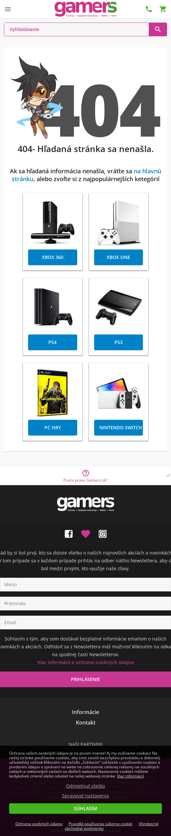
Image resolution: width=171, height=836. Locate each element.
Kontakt (85, 722)
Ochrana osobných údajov (38, 824)
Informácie (85, 712)
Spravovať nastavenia (85, 795)
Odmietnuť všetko (85, 786)
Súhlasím (85, 808)
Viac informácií (130, 776)
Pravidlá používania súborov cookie (100, 824)
